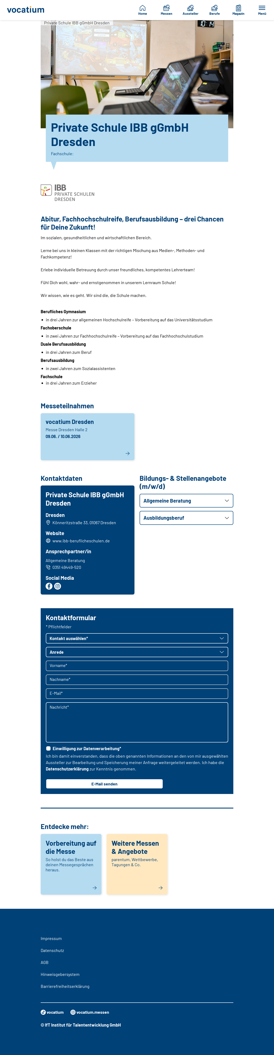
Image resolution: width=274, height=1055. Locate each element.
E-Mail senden (104, 784)
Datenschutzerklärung (67, 769)
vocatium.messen (91, 1012)
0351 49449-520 (63, 567)
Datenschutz (52, 950)
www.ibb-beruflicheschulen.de (81, 540)
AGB (45, 962)
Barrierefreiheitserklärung (65, 986)
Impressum (51, 938)
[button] (186, 500)
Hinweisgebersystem (60, 974)
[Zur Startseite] (26, 10)
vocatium (52, 1012)
